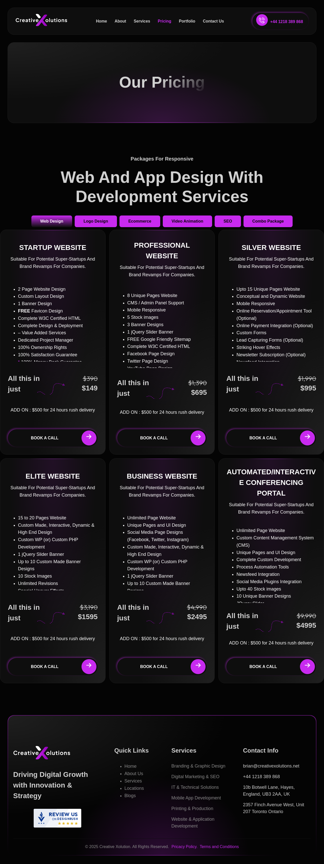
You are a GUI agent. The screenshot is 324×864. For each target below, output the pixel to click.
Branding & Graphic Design (199, 766)
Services (141, 21)
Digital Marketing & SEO (195, 777)
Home (100, 21)
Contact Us (214, 21)
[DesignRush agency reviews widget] (57, 819)
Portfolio (187, 21)
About (120, 21)
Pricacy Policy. (184, 847)
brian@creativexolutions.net (271, 766)
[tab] (51, 222)
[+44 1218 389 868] (262, 20)
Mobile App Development (196, 798)
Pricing (164, 21)
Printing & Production (192, 809)
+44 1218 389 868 (286, 21)
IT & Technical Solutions (195, 788)
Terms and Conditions (219, 847)
